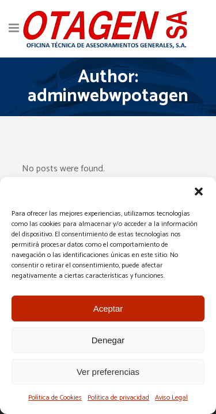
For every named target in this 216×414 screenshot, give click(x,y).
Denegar (108, 340)
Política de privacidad (118, 397)
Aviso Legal (171, 397)
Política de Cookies (55, 397)
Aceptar (108, 308)
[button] (198, 191)
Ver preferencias (108, 372)
